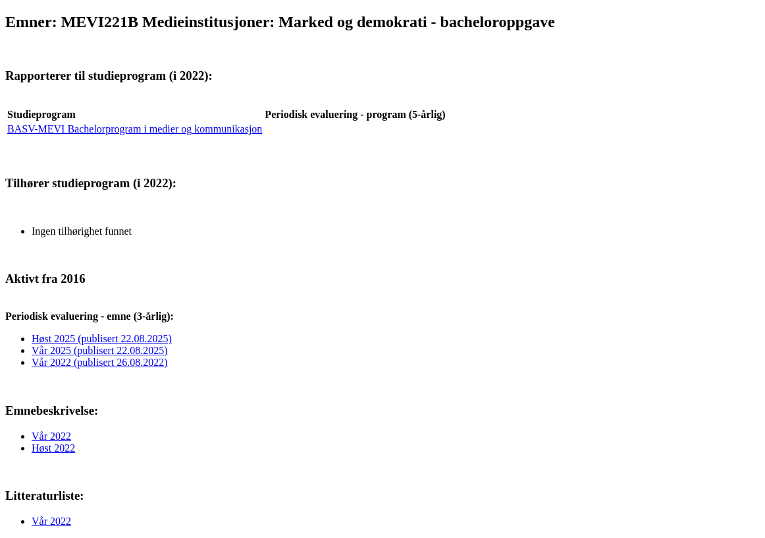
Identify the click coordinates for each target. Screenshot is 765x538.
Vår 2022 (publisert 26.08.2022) (100, 362)
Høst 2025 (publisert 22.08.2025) (102, 338)
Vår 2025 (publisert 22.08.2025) (100, 350)
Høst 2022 (53, 448)
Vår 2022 (51, 436)
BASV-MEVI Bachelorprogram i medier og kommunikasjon (134, 128)
